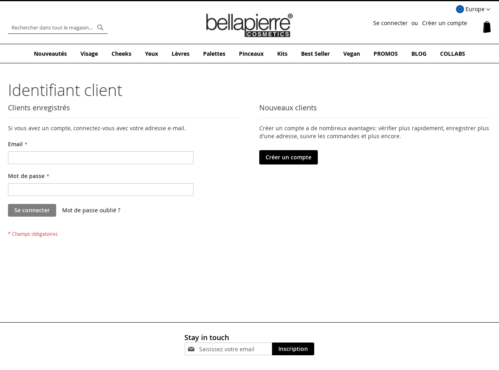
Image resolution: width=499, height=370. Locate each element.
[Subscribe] (293, 349)
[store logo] (250, 25)
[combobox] (58, 27)
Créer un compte (444, 23)
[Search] (100, 27)
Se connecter (390, 23)
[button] (473, 9)
